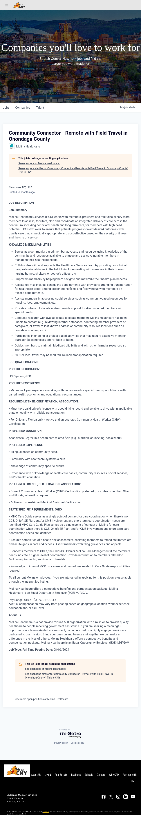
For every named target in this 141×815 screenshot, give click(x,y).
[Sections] (7, 5)
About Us (36, 775)
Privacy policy (61, 743)
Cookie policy (77, 743)
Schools (89, 775)
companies (22, 107)
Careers (101, 775)
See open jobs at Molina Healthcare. (39, 163)
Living (48, 775)
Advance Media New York (22, 794)
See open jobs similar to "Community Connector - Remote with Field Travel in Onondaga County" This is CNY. (73, 170)
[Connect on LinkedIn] (125, 796)
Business (76, 775)
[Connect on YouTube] (133, 796)
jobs (6, 107)
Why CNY (114, 775)
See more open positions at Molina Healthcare (41, 699)
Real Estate (61, 775)
